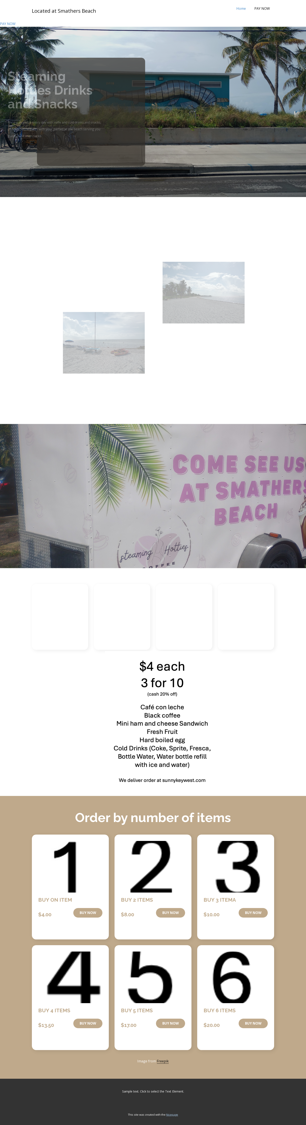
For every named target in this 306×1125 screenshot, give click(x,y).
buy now (88, 912)
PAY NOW (262, 8)
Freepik (163, 1061)
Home (241, 8)
